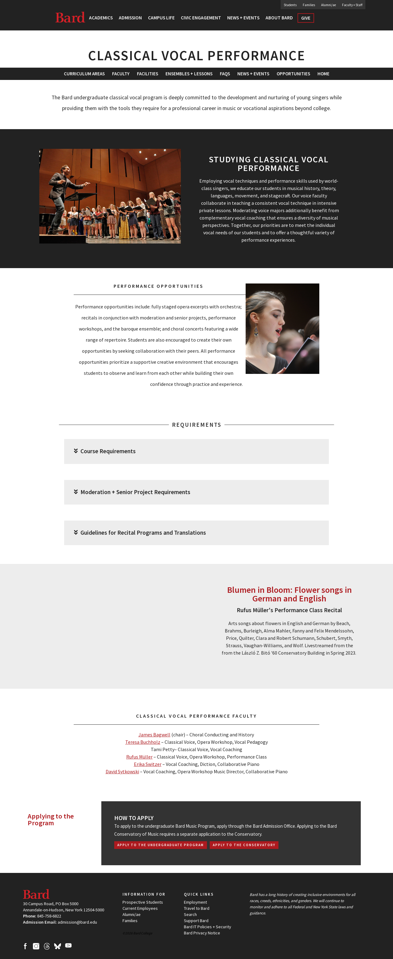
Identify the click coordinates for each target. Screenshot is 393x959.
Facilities (147, 74)
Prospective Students (143, 902)
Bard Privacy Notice (202, 933)
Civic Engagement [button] (201, 18)
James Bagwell (154, 734)
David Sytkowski (122, 771)
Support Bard (196, 920)
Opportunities (293, 74)
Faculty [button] (121, 74)
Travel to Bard (196, 908)
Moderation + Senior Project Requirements (132, 492)
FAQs (225, 74)
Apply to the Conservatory (244, 845)
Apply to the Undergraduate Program (160, 845)
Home (323, 74)
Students (290, 5)
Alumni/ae (328, 5)
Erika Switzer (147, 764)
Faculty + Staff (352, 5)
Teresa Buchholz (142, 742)
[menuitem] (147, 74)
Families (309, 5)
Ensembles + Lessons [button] (188, 74)
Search (330, 20)
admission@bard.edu (77, 922)
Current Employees (140, 908)
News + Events (253, 74)
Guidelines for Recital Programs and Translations (140, 533)
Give (305, 18)
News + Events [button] (243, 18)
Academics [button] (101, 18)
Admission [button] (130, 18)
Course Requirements (105, 451)
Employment (195, 902)
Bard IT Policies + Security (207, 926)
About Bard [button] (279, 18)
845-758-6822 (49, 916)
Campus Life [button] (161, 18)
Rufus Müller (139, 757)
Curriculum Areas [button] (84, 74)
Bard (70, 17)
